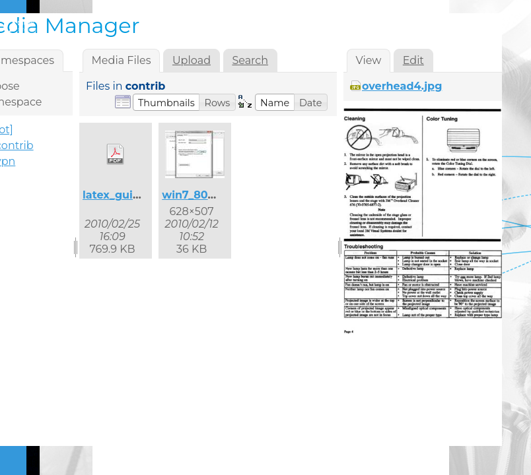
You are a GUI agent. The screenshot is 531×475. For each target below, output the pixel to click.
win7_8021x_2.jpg (210, 195)
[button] (166, 102)
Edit (413, 60)
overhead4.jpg (402, 86)
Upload (191, 60)
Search (250, 60)
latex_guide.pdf (125, 195)
